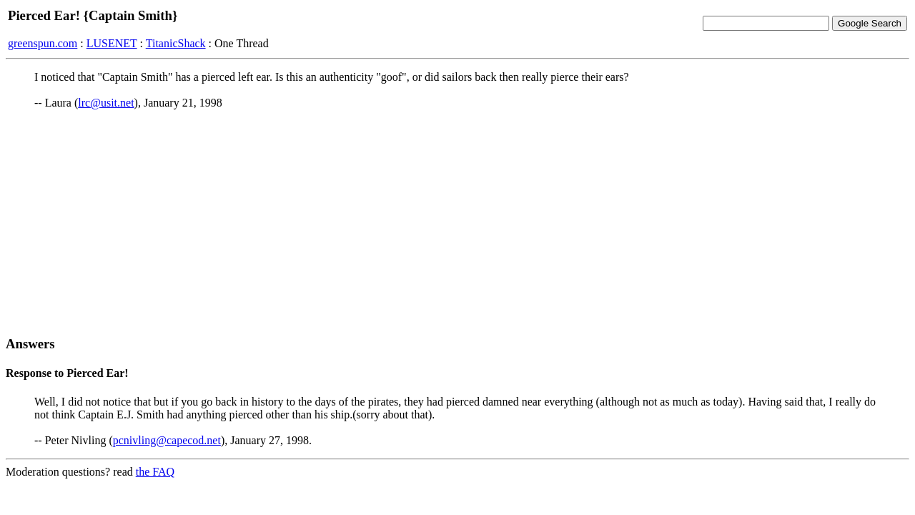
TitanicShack (176, 43)
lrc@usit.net (106, 103)
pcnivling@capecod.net (167, 440)
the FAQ (155, 472)
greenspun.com (42, 43)
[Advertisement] (457, 222)
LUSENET (111, 43)
